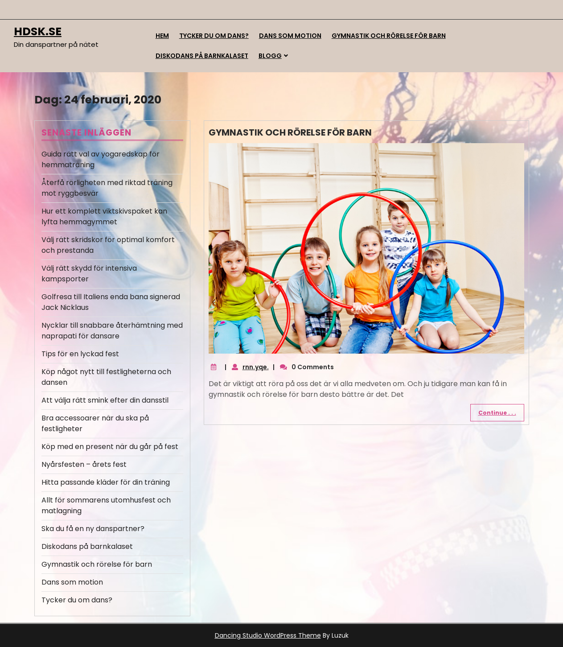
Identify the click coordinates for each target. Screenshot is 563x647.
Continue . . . (497, 412)
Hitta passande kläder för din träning (105, 482)
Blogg (270, 55)
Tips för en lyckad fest (80, 354)
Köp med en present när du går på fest (109, 446)
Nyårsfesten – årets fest (84, 464)
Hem (162, 35)
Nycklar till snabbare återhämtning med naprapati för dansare (112, 330)
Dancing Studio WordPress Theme (268, 635)
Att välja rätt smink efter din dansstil (104, 400)
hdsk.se (38, 31)
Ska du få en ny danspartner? (92, 528)
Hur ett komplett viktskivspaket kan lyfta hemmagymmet (104, 216)
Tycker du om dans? (214, 35)
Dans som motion (290, 35)
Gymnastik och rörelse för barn (389, 35)
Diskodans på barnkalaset (202, 55)
